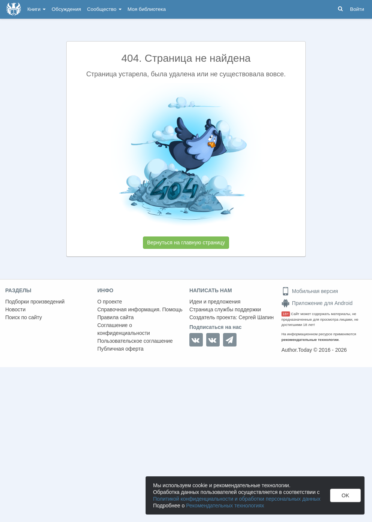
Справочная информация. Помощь (140, 309)
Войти (357, 9)
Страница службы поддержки (225, 309)
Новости (15, 309)
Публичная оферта (120, 349)
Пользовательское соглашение (135, 341)
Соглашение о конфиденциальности (123, 329)
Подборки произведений (35, 302)
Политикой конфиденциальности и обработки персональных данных (236, 499)
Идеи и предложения (215, 302)
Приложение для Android (317, 303)
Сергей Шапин (256, 317)
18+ (286, 314)
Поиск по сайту (23, 317)
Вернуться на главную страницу (186, 242)
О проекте (109, 302)
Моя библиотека (147, 9)
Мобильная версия (309, 291)
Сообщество (104, 9)
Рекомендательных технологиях (225, 506)
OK (345, 495)
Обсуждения (66, 9)
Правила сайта (115, 317)
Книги (36, 9)
